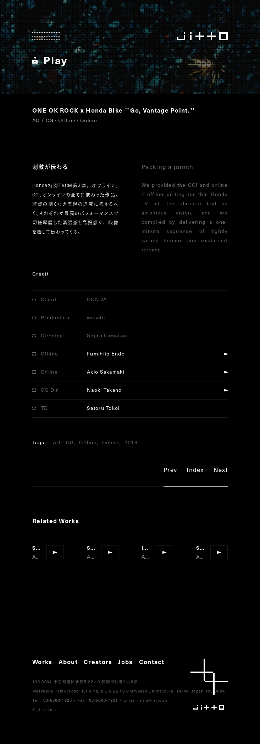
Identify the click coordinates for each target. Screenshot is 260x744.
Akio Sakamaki (106, 371)
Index (195, 470)
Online (110, 442)
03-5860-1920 (57, 700)
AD (57, 442)
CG (70, 442)
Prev (170, 470)
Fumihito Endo (106, 353)
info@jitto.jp (153, 700)
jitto (209, 684)
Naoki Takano (104, 389)
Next (221, 470)
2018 (131, 442)
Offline (87, 442)
